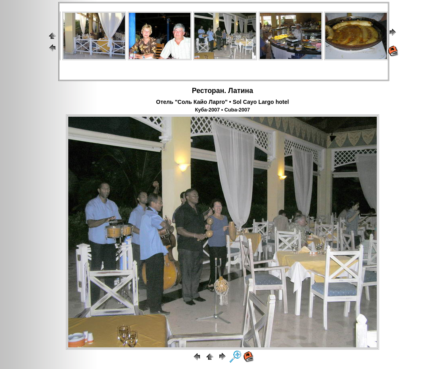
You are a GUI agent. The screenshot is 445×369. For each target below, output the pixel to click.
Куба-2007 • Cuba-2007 (222, 110)
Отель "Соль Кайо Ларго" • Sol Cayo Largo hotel (222, 102)
